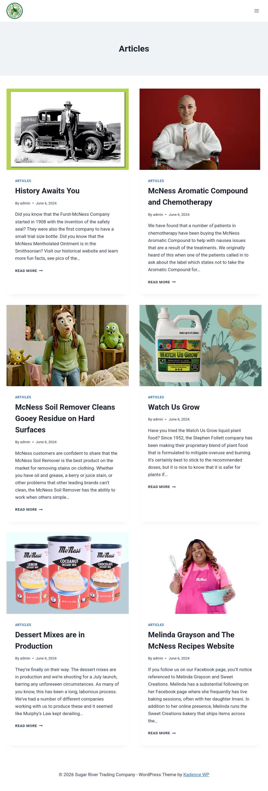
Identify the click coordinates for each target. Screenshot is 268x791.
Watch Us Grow (174, 407)
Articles (23, 181)
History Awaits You (47, 190)
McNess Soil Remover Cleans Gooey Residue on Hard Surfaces (65, 418)
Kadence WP (196, 774)
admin (25, 203)
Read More (29, 270)
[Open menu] (257, 10)
